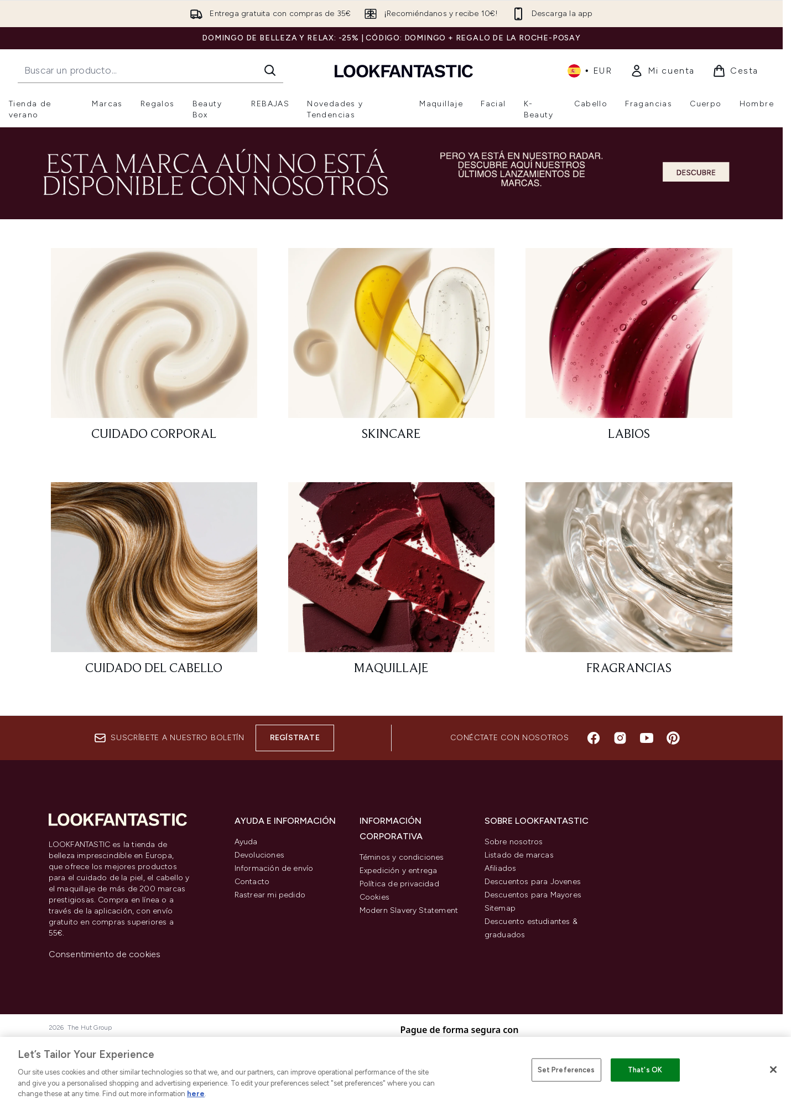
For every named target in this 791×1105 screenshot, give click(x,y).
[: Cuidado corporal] (154, 349)
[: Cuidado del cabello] (154, 584)
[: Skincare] (391, 349)
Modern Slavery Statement (409, 910)
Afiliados (501, 868)
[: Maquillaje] (391, 584)
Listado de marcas (519, 855)
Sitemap (500, 908)
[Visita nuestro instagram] (620, 738)
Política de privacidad (399, 884)
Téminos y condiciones (402, 857)
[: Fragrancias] (628, 584)
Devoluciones (259, 855)
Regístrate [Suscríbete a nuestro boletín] (295, 737)
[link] (662, 71)
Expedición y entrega (399, 870)
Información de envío (274, 868)
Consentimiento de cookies (105, 954)
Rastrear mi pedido (270, 895)
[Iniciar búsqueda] (270, 70)
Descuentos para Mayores (533, 895)
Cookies (374, 897)
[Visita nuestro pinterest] (673, 738)
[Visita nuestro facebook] (593, 738)
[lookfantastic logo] (404, 71)
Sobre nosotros (514, 841)
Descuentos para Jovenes (533, 881)
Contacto (252, 881)
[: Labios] (628, 349)
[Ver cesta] (735, 71)
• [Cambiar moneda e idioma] (590, 71)
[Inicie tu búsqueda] (150, 70)
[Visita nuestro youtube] (646, 738)
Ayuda (246, 841)
